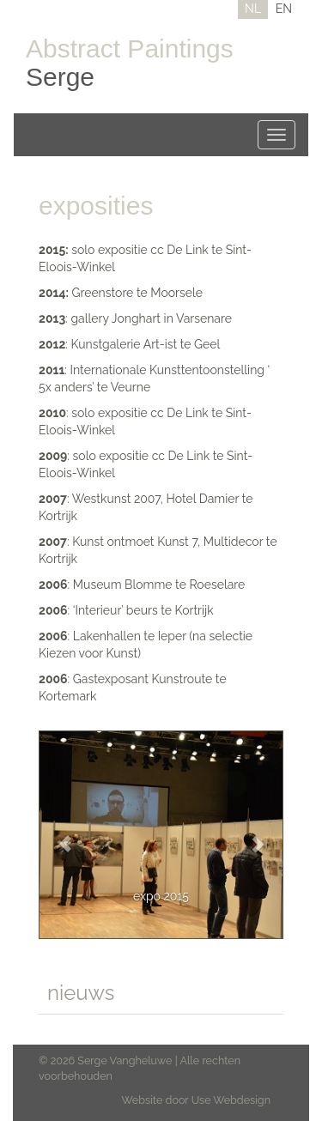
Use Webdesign (230, 1100)
